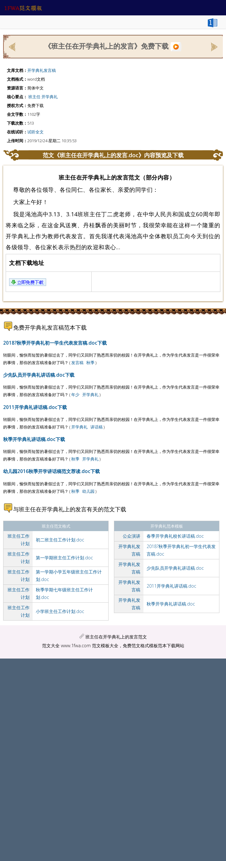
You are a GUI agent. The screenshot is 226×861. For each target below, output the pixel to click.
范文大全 (51, 645)
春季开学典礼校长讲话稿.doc (175, 536)
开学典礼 (49, 97)
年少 (75, 394)
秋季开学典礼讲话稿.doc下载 (34, 439)
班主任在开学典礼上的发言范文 (116, 637)
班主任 (34, 97)
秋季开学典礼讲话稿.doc (171, 604)
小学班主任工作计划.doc (60, 611)
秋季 (90, 362)
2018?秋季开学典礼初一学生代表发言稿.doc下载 (55, 343)
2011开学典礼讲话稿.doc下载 (35, 407)
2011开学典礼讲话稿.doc (171, 586)
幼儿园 (88, 491)
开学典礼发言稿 (41, 70)
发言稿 (77, 362)
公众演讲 (131, 536)
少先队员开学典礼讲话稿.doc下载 (38, 375)
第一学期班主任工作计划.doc (64, 558)
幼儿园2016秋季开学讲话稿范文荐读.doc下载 (51, 471)
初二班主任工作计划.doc (60, 540)
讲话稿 (96, 427)
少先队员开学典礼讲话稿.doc (175, 568)
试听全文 (35, 132)
